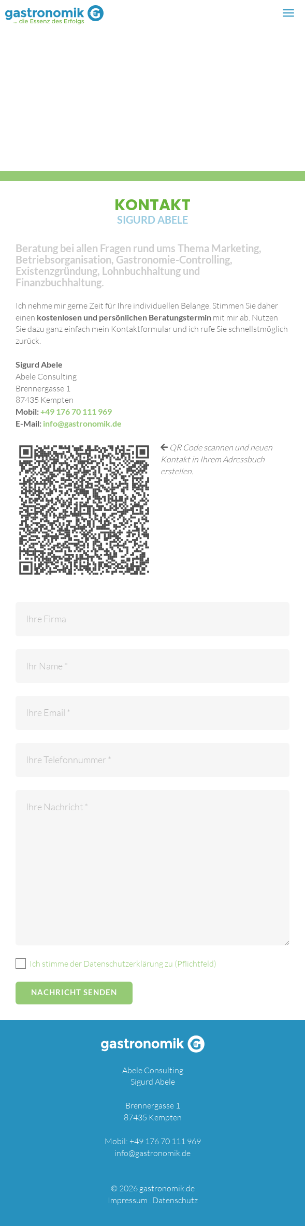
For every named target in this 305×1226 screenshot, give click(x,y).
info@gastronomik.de (82, 423)
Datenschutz (175, 1200)
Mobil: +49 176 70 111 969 (153, 1141)
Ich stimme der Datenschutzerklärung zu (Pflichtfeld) (123, 963)
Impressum (128, 1200)
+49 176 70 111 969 (76, 411)
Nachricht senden (74, 992)
